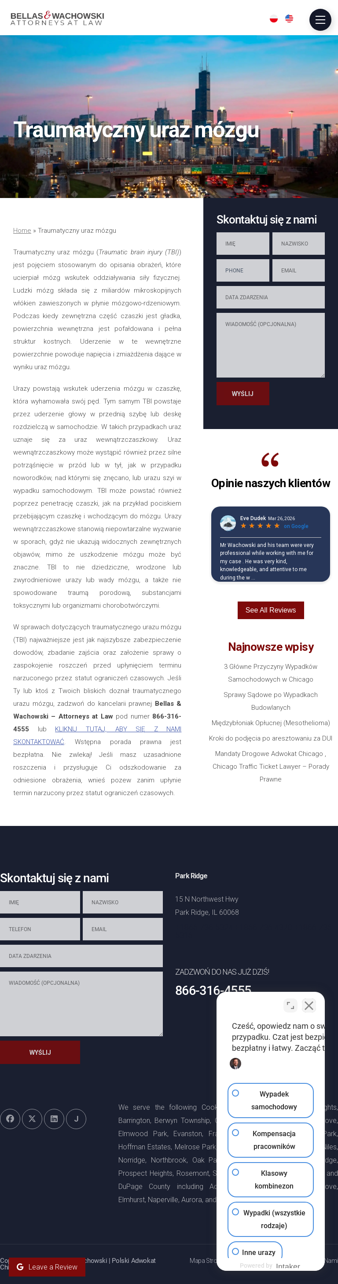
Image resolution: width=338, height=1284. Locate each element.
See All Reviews (271, 610)
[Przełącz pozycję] (290, 1003)
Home (22, 231)
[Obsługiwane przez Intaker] (263, 1265)
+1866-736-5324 (204, 927)
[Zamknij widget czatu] (309, 1003)
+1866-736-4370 (263, 927)
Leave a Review (47, 1267)
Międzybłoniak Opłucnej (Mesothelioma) (271, 723)
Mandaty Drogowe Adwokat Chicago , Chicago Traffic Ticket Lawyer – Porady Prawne (271, 766)
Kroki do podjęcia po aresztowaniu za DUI (270, 738)
